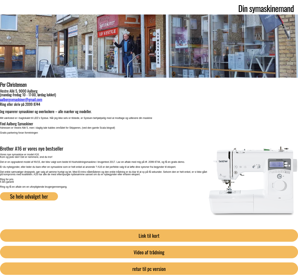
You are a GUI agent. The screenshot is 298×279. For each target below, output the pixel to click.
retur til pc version (149, 268)
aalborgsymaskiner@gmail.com (21, 99)
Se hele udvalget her (29, 196)
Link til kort (149, 235)
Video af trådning (149, 252)
